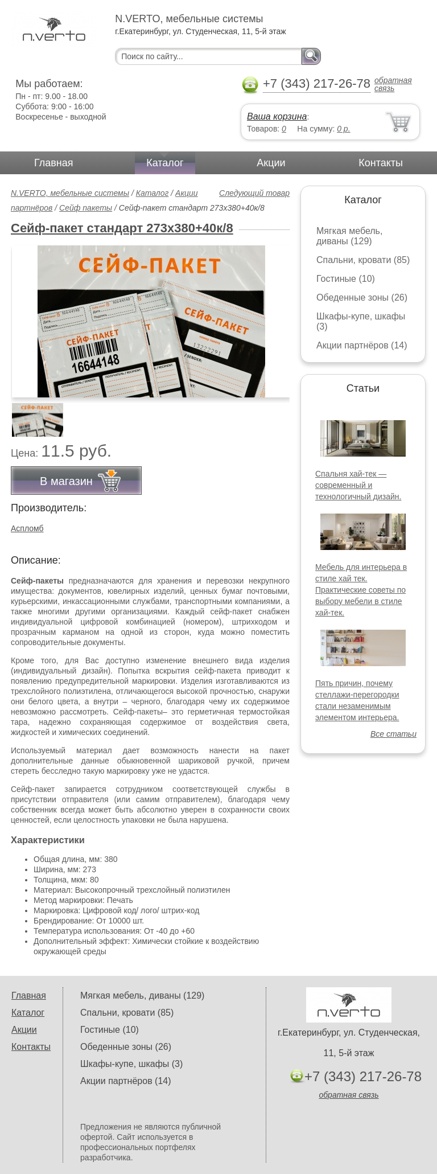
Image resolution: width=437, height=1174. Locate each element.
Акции (271, 163)
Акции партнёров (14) (361, 345)
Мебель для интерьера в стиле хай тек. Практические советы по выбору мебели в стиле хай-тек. (361, 590)
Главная (53, 163)
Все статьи (393, 733)
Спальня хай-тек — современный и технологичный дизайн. (358, 485)
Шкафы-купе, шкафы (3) (131, 1064)
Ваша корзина (277, 116)
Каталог (164, 163)
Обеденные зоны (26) (361, 297)
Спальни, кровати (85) (363, 260)
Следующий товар (254, 193)
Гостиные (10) (345, 279)
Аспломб (27, 528)
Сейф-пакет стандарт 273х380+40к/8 (122, 228)
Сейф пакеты (85, 207)
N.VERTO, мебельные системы (70, 193)
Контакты (380, 163)
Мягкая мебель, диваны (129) (349, 236)
